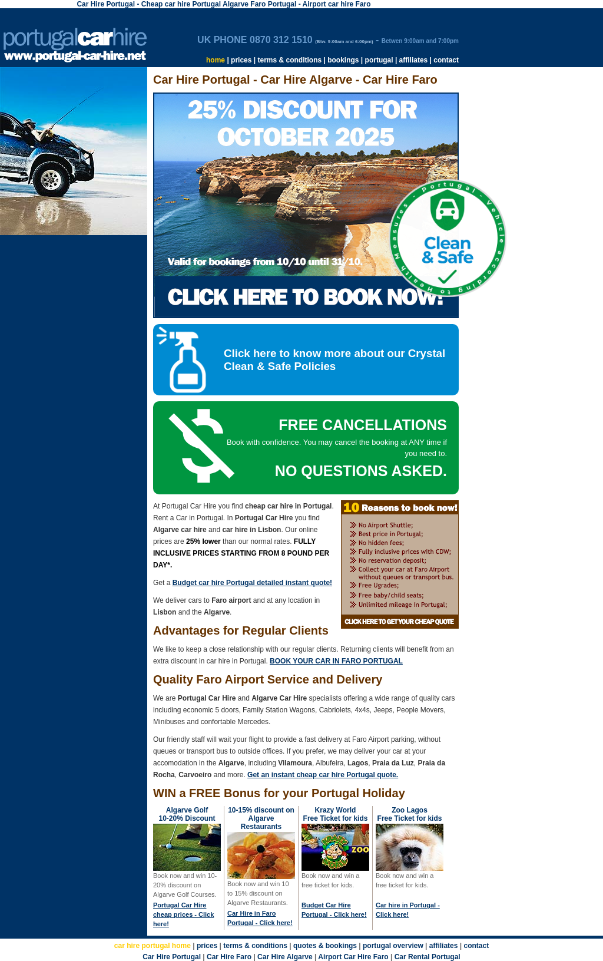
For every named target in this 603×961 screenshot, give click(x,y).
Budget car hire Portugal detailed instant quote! (252, 583)
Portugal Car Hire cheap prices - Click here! (183, 914)
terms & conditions (289, 60)
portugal (379, 60)
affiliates (413, 60)
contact (446, 60)
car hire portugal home (152, 946)
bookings (343, 60)
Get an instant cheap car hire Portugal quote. (322, 775)
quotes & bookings (325, 946)
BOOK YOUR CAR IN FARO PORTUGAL (336, 661)
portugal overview (393, 946)
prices (241, 60)
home (215, 60)
